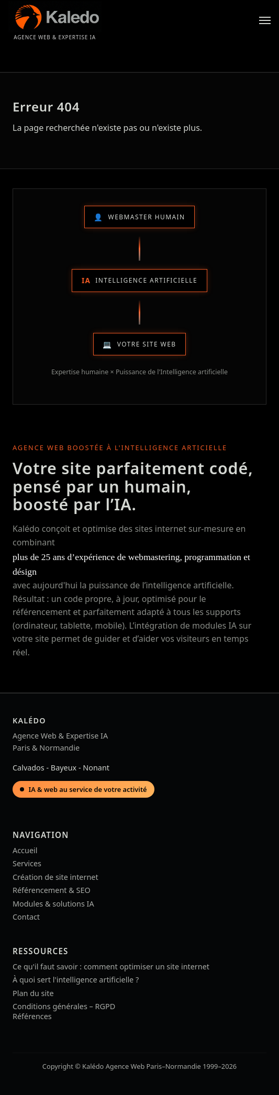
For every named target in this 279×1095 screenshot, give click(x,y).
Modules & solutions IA (53, 904)
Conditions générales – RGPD (64, 1006)
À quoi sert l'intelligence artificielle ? (76, 980)
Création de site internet (55, 877)
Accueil (25, 850)
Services (27, 863)
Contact (26, 917)
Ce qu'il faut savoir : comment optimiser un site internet (111, 966)
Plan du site (33, 993)
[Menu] (265, 20)
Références (32, 1016)
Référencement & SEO (52, 890)
